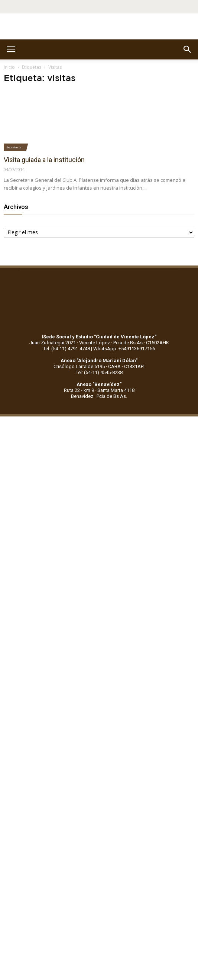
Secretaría (14, 147)
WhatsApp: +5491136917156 (124, 348)
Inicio (9, 67)
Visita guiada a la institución (44, 160)
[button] (187, 49)
